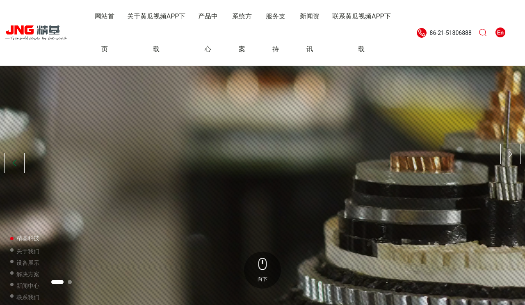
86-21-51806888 (451, 33)
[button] (57, 282)
